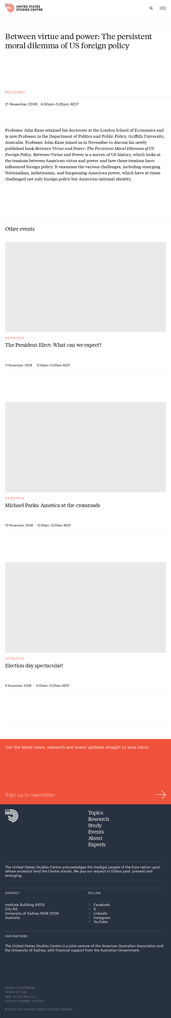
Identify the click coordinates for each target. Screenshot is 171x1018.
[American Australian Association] (19, 963)
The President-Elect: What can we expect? (53, 345)
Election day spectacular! (34, 665)
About (95, 837)
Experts (97, 844)
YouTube (98, 922)
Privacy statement (20, 987)
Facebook (99, 905)
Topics (95, 812)
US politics (14, 337)
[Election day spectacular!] (85, 607)
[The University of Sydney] (57, 964)
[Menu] (163, 8)
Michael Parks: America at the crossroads (52, 505)
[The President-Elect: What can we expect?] (85, 287)
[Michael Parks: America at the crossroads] (85, 447)
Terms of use (16, 992)
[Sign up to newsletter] (85, 771)
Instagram (99, 918)
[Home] (16, 8)
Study (95, 825)
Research (98, 818)
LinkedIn (98, 913)
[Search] (151, 8)
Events (96, 831)
